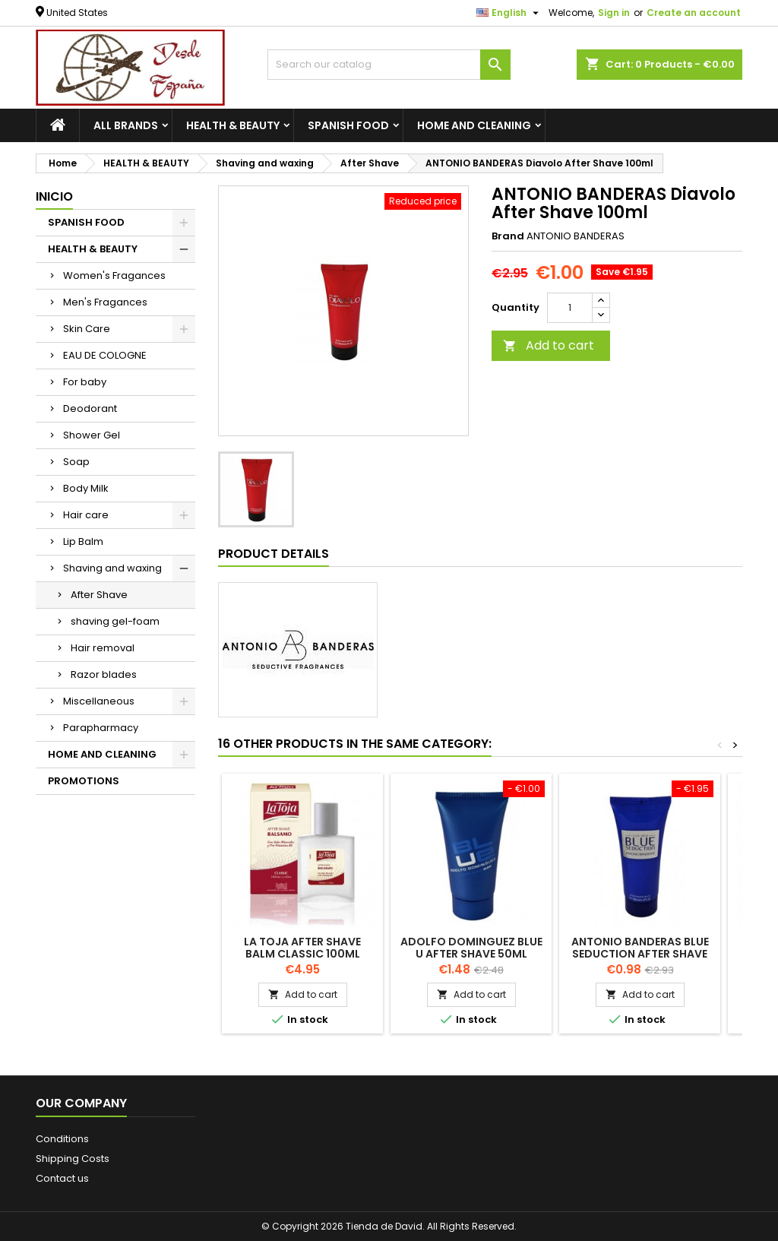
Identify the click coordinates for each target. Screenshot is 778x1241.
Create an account (694, 12)
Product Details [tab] (273, 553)
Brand (508, 236)
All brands (125, 125)
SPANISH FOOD (348, 125)
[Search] (389, 64)
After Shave (99, 594)
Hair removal (102, 648)
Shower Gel (91, 435)
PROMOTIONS (83, 781)
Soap (76, 461)
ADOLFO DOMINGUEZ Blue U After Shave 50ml (471, 947)
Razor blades (104, 674)
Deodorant (90, 408)
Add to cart (548, 345)
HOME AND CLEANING (474, 125)
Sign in (614, 12)
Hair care (86, 515)
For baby (84, 382)
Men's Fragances (105, 302)
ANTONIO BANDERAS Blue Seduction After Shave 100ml (640, 953)
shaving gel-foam (115, 621)
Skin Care (86, 328)
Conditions (62, 1139)
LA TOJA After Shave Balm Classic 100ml (302, 947)
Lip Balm (83, 541)
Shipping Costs (72, 1158)
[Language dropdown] (509, 13)
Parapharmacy (100, 727)
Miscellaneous (98, 701)
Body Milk (86, 488)
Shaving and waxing (112, 568)
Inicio (54, 196)
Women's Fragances (114, 275)
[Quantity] (570, 308)
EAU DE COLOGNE (105, 355)
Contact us (62, 1178)
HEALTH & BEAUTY (233, 125)
